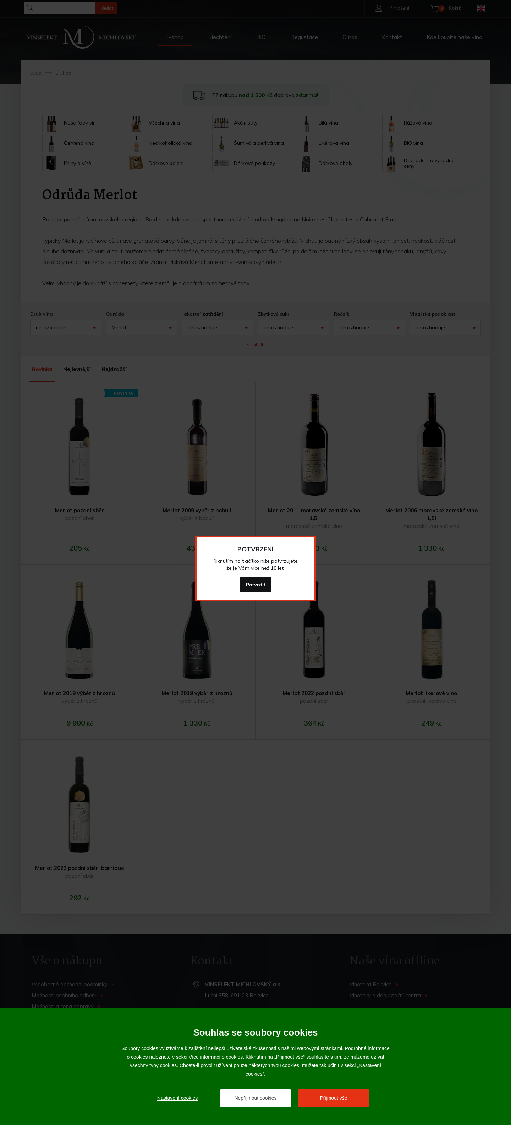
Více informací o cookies (216, 1057)
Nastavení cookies (177, 1098)
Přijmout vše (333, 1098)
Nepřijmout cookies (255, 1098)
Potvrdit (255, 584)
